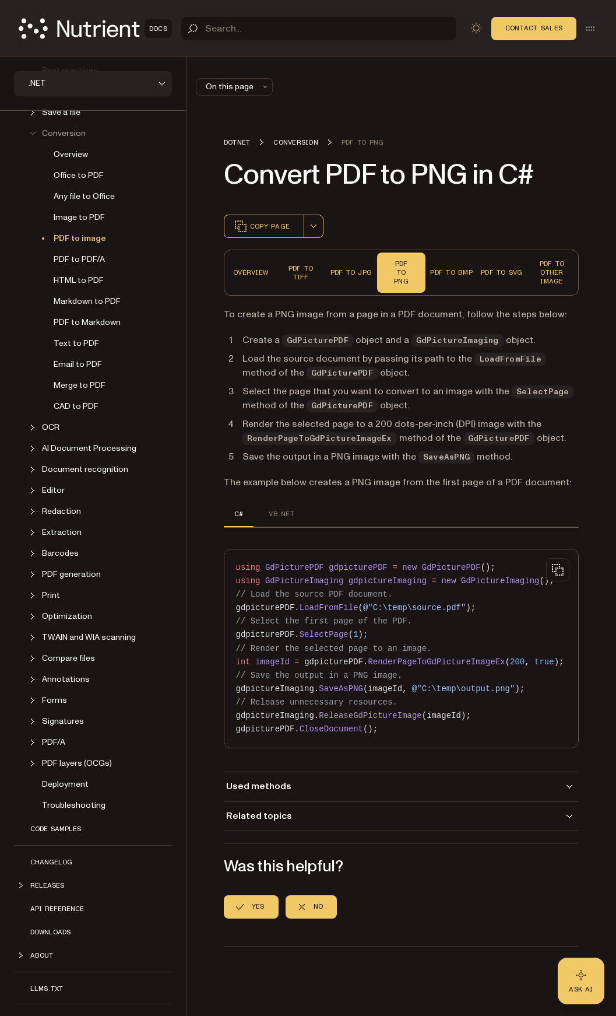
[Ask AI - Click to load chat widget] (581, 981)
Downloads (50, 932)
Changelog (51, 862)
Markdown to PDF (87, 301)
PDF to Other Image (552, 272)
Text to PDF (76, 343)
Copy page (262, 226)
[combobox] (313, 226)
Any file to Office (84, 196)
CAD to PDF (76, 406)
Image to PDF (79, 217)
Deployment (65, 784)
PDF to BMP (451, 272)
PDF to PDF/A (79, 259)
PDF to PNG (401, 272)
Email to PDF (78, 364)
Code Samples (55, 828)
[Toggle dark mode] (476, 28)
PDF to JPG (351, 272)
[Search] (318, 28)
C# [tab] (238, 513)
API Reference (57, 908)
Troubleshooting (73, 805)
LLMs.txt (46, 988)
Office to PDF (79, 175)
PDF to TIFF (300, 273)
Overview (71, 154)
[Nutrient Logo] (95, 28)
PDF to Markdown (87, 322)
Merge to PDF (79, 385)
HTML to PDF (79, 280)
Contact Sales (533, 27)
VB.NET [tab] (281, 513)
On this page (238, 86)
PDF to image (80, 238)
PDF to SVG (501, 272)
